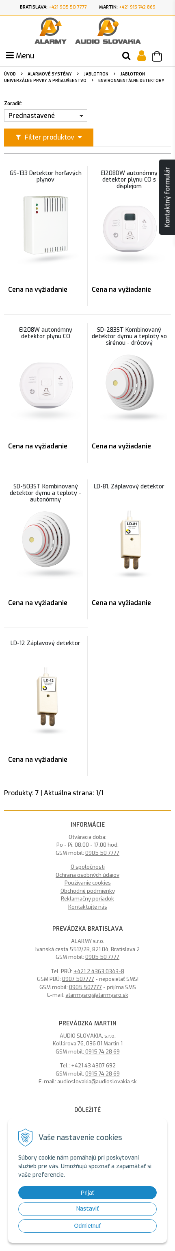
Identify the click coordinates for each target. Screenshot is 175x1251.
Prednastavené (32, 115)
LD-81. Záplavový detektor (129, 487)
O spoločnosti (88, 866)
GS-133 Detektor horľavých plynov (46, 176)
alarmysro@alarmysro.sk (97, 994)
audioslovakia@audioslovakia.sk (97, 1081)
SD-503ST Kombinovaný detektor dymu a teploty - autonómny (45, 493)
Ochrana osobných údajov (87, 875)
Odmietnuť (87, 1225)
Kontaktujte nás (87, 906)
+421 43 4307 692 (93, 1065)
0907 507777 (78, 979)
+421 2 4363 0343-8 (98, 971)
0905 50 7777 (102, 853)
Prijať (87, 1192)
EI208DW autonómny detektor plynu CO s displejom (129, 180)
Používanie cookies (88, 882)
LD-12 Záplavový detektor (45, 643)
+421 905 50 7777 (68, 7)
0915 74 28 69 (102, 1051)
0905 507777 (85, 987)
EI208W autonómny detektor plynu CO (45, 333)
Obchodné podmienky (87, 890)
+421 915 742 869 (137, 7)
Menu (20, 56)
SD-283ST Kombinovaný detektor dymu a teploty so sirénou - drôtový (129, 336)
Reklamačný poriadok (87, 898)
